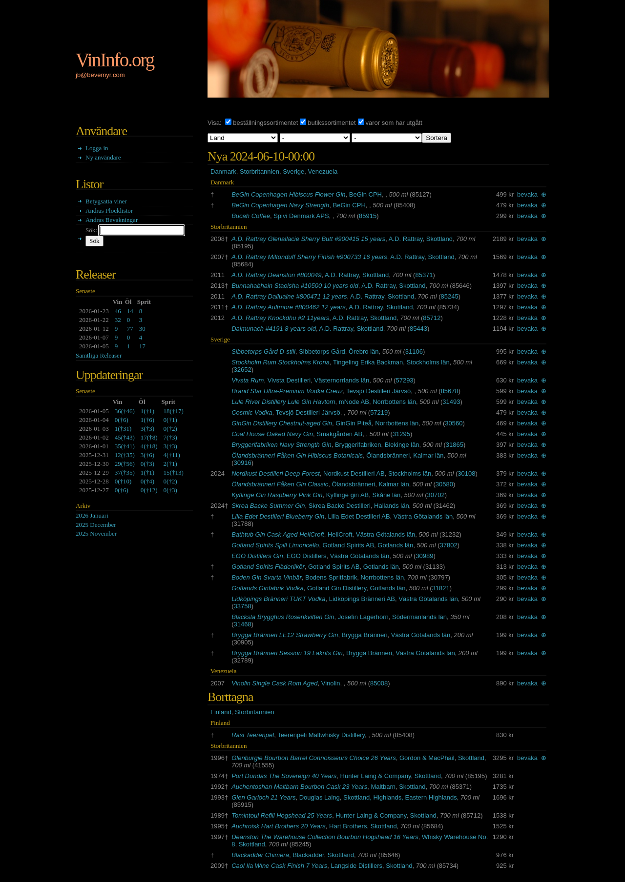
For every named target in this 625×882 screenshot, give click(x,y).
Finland (220, 712)
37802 (449, 545)
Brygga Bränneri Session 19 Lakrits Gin (287, 653)
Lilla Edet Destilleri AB (359, 516)
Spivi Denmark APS (301, 216)
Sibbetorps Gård (322, 351)
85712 (431, 317)
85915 (367, 216)
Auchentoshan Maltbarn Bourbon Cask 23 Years (299, 786)
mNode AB (354, 401)
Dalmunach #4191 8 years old (273, 328)
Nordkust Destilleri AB (354, 473)
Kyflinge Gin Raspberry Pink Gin (276, 495)
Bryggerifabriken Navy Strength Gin (281, 444)
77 (130, 328)
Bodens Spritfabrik (331, 577)
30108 (466, 473)
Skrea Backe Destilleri (340, 505)
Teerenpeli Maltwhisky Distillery (321, 735)
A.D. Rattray (406, 238)
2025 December (96, 524)
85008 (379, 683)
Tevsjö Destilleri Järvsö (378, 391)
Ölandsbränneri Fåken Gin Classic (279, 484)
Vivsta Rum (247, 380)
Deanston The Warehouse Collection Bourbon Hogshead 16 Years (324, 837)
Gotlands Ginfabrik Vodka (267, 588)
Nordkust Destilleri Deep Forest (275, 473)
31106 (414, 351)
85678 (449, 391)
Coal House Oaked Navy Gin (272, 434)
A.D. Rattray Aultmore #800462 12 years (288, 307)
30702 (436, 495)
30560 (453, 423)
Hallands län (391, 505)
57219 (379, 412)
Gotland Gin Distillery (336, 588)
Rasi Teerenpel (252, 735)
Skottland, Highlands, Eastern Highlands (400, 797)
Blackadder (308, 855)
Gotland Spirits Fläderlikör (268, 566)
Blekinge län (402, 444)
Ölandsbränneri (388, 455)
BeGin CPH (365, 194)
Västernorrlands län (341, 380)
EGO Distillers (307, 556)
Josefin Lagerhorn (363, 617)
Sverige (293, 171)
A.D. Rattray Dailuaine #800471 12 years (289, 296)
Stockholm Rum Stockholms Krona (280, 362)
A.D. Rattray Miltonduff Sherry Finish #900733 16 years (309, 257)
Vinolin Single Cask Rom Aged (274, 683)
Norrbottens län (394, 401)
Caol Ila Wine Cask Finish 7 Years (279, 865)
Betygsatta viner (106, 201)
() (125, 411)
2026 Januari (92, 515)
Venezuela (322, 171)
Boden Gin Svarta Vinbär (266, 577)
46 (118, 311)
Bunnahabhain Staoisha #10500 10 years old (294, 285)
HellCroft (340, 534)
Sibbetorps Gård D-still (263, 351)
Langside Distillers (357, 865)
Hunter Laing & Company (375, 776)
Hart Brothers (348, 826)
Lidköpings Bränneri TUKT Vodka (278, 598)
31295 (401, 434)
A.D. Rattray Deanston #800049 (276, 275)
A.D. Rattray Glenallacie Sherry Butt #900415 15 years (308, 238)
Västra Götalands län (423, 516)
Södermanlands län (419, 617)
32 (118, 319)
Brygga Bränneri (365, 635)
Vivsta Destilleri (289, 380)
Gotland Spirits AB (349, 545)
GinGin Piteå (353, 423)
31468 (242, 624)
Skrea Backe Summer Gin (268, 505)
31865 (454, 444)
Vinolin (330, 683)
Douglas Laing (319, 797)
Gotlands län (395, 545)
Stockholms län (428, 362)
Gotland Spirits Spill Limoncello (275, 545)
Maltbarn (383, 786)
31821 (441, 588)
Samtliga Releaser (99, 355)
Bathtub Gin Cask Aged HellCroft (277, 534)
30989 (424, 556)
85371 (424, 275)
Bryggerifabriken (358, 444)
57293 (404, 380)
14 (130, 311)
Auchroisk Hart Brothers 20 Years (278, 826)
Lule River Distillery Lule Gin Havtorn (283, 401)
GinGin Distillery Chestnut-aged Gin (281, 423)
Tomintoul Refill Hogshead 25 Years (281, 815)
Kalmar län (428, 455)
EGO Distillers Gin (257, 556)
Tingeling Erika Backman (368, 362)
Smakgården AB (339, 434)
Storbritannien (259, 171)
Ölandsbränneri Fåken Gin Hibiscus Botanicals (297, 455)
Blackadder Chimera (260, 855)
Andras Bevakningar (111, 219)
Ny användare (103, 157)
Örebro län (363, 351)
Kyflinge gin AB (347, 495)
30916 (242, 462)
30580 (444, 484)
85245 (449, 296)
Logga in (96, 148)
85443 (418, 328)
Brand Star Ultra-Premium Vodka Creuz (287, 391)
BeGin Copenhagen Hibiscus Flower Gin (288, 194)
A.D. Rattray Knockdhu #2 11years (280, 317)
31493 (451, 401)
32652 (242, 369)
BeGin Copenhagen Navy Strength (280, 205)
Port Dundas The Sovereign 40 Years (283, 776)
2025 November (96, 533)
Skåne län (387, 495)
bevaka (527, 194)
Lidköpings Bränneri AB (362, 598)
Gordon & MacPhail (427, 758)
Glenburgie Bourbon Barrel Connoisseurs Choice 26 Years (313, 758)
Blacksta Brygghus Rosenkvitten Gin (282, 617)
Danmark (223, 171)
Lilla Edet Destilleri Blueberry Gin (277, 516)
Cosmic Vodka (251, 412)
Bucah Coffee (250, 216)
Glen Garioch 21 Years (263, 797)
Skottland (439, 238)
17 (142, 346)
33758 (242, 606)
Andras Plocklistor (109, 210)
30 (142, 328)
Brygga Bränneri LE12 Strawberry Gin (284, 635)
